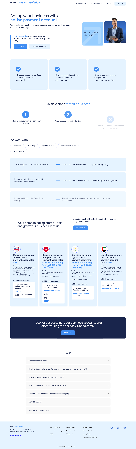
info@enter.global (15, 435)
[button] (68, 360)
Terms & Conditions (72, 431)
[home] (25, 2)
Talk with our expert (39, 46)
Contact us (80, 228)
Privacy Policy (86, 434)
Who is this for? (81, 3)
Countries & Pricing (96, 3)
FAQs (109, 3)
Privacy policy (70, 434)
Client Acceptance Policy (90, 437)
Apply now (120, 4)
